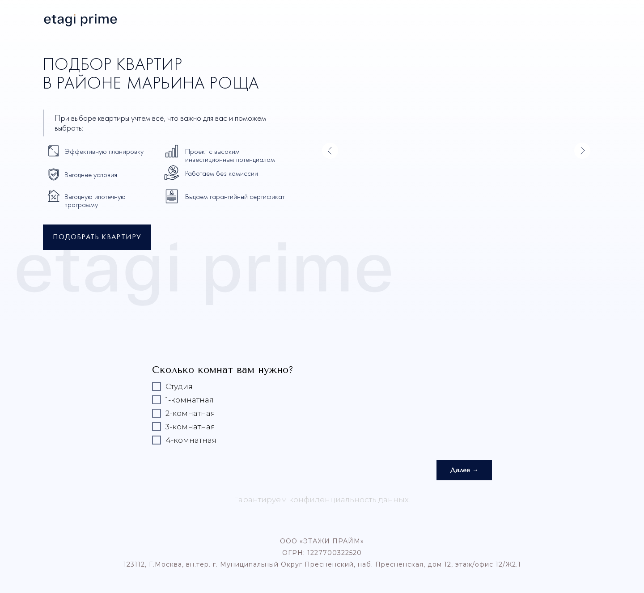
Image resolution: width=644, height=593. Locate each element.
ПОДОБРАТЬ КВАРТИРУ (97, 237)
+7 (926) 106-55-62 (570, 18)
